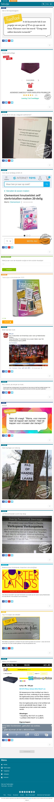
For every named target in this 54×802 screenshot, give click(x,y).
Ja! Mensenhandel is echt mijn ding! (14, 514)
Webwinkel (13, 1)
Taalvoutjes (5, 1)
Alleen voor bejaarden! (9, 661)
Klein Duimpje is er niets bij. (11, 448)
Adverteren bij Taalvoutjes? (43, 795)
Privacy (9, 795)
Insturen (6, 777)
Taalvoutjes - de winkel (6, 786)
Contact (22, 795)
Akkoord (27, 800)
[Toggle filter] (43, 4)
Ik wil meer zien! (27, 751)
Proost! (4, 405)
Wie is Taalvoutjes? (30, 795)
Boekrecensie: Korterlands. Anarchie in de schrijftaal (19, 567)
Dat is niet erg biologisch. (10, 11)
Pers (5, 795)
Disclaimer (15, 795)
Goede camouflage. (8, 53)
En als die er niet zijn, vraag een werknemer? (16, 115)
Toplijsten (6, 771)
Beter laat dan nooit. (8, 330)
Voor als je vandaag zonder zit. (12, 173)
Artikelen (6, 774)
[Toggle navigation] (49, 4)
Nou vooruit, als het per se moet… (13, 384)
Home (5, 764)
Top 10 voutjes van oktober (11, 615)
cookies (30, 798)
